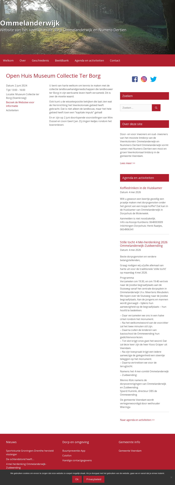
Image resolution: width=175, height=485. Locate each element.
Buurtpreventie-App (73, 450)
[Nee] (171, 477)
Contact (115, 60)
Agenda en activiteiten (89, 60)
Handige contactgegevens (77, 460)
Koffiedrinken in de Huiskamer (141, 188)
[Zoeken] (156, 107)
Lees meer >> (127, 163)
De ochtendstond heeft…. (20, 459)
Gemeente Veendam (130, 450)
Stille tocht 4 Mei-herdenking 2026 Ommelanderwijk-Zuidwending (143, 244)
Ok (77, 479)
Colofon (66, 455)
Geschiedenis (40, 60)
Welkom (8, 60)
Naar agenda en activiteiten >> (137, 420)
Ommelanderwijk (30, 22)
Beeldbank (62, 60)
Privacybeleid (93, 479)
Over (23, 60)
